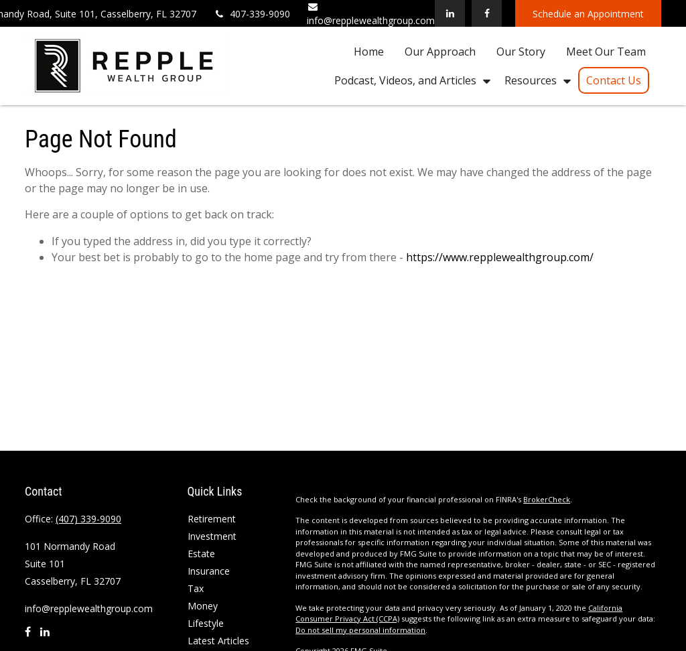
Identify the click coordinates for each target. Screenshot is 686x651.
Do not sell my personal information (360, 630)
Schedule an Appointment (588, 13)
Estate (201, 553)
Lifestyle (206, 623)
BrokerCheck (546, 499)
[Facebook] (487, 13)
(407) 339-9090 (88, 518)
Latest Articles (218, 640)
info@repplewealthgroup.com (89, 608)
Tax (196, 588)
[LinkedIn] (450, 13)
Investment (212, 536)
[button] (368, 51)
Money (203, 605)
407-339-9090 (251, 13)
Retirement (212, 518)
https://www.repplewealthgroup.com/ (500, 257)
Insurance (209, 571)
